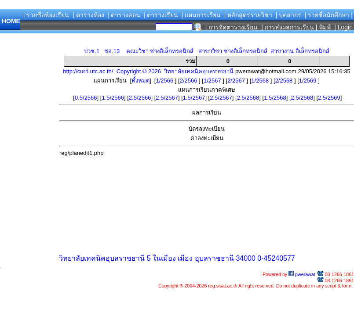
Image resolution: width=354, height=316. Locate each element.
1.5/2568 (275, 97)
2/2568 (284, 80)
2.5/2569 (329, 97)
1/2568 (260, 80)
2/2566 (189, 80)
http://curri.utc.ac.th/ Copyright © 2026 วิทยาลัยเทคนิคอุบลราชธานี (148, 71)
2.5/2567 (167, 97)
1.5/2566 (113, 97)
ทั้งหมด (140, 80)
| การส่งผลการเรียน (287, 27)
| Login (342, 27)
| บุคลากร (289, 14)
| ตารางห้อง (88, 14)
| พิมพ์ (323, 27)
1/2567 (213, 80)
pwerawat (301, 274)
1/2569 (308, 80)
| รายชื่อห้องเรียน (46, 14)
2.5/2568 (248, 97)
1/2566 (165, 80)
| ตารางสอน (123, 14)
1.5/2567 (194, 97)
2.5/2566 (140, 97)
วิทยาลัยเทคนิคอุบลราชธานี (102, 258)
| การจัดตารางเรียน (231, 27)
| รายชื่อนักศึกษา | (329, 14)
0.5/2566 (86, 97)
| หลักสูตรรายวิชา (248, 14)
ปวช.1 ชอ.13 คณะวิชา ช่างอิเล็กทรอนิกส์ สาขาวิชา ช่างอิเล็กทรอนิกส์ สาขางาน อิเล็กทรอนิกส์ (206, 51)
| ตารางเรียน (160, 14)
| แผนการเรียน (201, 14)
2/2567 (236, 80)
